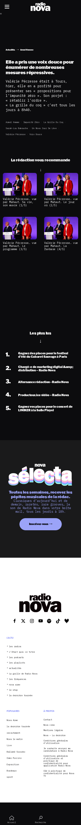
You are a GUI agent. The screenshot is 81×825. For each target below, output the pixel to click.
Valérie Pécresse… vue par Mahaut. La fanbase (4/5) (61, 246)
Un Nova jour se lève (44, 128)
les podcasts (16, 657)
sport (10, 776)
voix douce (35, 134)
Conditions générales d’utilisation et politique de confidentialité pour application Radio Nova (56, 761)
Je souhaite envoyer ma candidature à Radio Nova (58, 749)
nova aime (14, 684)
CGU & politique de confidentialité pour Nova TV (58, 773)
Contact (47, 719)
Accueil (11, 819)
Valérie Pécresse (15, 134)
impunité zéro (31, 122)
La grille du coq (53, 122)
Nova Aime (12, 720)
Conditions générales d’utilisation (55, 741)
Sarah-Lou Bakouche (17, 128)
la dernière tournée (20, 695)
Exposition (13, 764)
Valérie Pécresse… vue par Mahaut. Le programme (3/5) (20, 246)
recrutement (13, 732)
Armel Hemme (12, 122)
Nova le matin (15, 739)
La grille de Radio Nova (23, 674)
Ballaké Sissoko (16, 751)
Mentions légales (53, 730)
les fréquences (17, 679)
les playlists (17, 663)
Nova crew (49, 725)
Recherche (40, 819)
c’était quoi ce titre (22, 652)
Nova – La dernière (54, 735)
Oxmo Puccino (14, 758)
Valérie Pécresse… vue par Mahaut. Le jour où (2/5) (61, 202)
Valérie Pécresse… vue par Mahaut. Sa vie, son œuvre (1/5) (20, 202)
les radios (15, 646)
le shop (13, 690)
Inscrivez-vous (38, 524)
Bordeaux (11, 770)
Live (9, 745)
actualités (15, 668)
